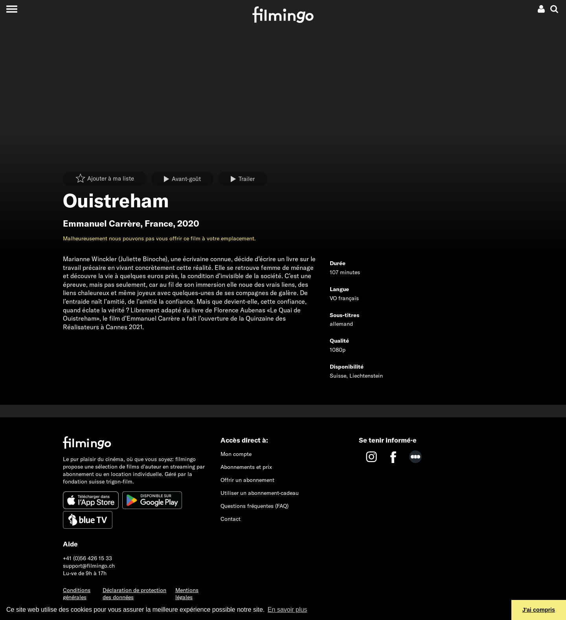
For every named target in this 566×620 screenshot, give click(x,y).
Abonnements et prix (246, 467)
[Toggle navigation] (11, 9)
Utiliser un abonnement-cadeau (260, 492)
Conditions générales (76, 594)
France (159, 223)
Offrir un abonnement (247, 479)
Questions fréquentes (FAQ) (255, 505)
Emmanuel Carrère (101, 223)
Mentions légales (186, 594)
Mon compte (236, 454)
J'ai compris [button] (538, 610)
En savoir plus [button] (287, 609)
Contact (231, 518)
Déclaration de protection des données (134, 594)
